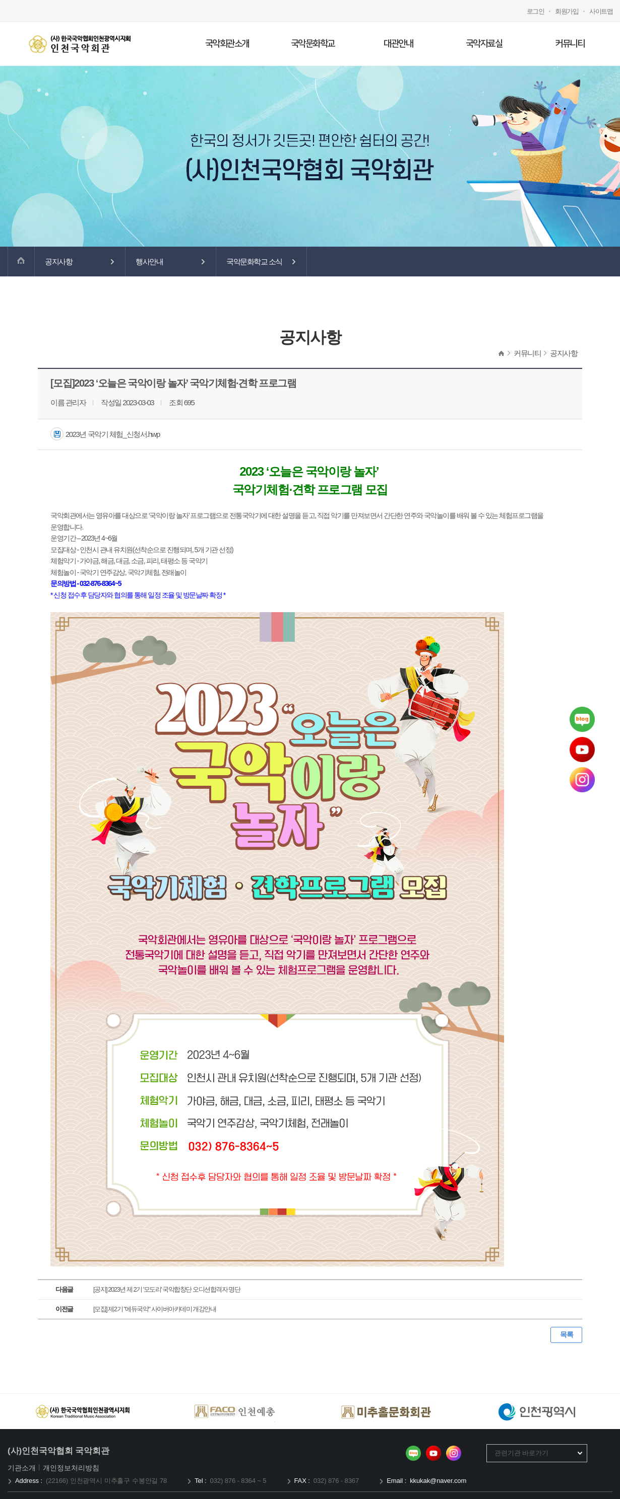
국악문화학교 (313, 44)
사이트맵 (600, 11)
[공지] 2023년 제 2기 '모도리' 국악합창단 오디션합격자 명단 (166, 1289)
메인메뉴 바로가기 (0, 0)
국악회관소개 (227, 44)
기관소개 (22, 1468)
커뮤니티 (569, 44)
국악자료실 (484, 44)
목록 (566, 1334)
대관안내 (398, 44)
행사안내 (149, 261)
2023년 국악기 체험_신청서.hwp (113, 434)
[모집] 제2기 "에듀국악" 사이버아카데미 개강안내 (154, 1309)
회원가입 (566, 11)
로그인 (535, 11)
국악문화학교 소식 (254, 261)
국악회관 (79, 44)
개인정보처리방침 (71, 1468)
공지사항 (58, 261)
